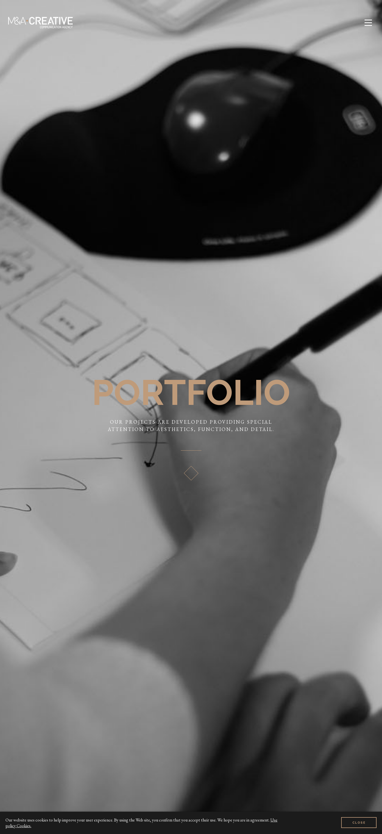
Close (359, 822)
